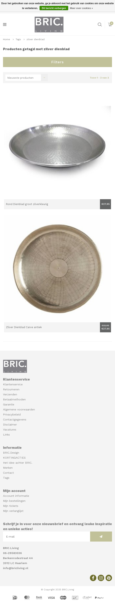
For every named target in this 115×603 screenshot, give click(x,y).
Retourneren (11, 389)
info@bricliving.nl (15, 568)
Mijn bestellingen (14, 500)
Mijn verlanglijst (13, 510)
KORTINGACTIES (14, 457)
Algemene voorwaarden (19, 409)
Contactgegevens (14, 419)
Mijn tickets (10, 505)
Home (6, 39)
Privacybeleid (12, 414)
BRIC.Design (11, 452)
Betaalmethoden (14, 399)
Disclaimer (10, 424)
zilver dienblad (35, 39)
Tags (18, 39)
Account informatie (16, 495)
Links (6, 434)
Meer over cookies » (81, 8)
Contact (8, 472)
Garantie (8, 404)
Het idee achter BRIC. (17, 462)
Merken (8, 467)
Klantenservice (13, 384)
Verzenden (10, 394)
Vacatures (9, 429)
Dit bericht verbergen (54, 8)
